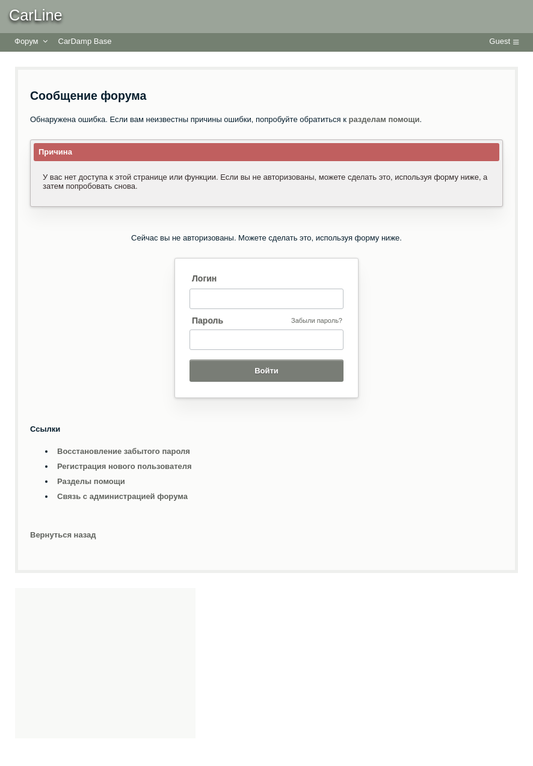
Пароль (207, 320)
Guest (499, 41)
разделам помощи (384, 119)
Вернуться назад (63, 534)
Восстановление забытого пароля (123, 451)
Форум (26, 41)
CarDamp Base (85, 41)
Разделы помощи (91, 481)
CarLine (36, 15)
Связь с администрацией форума (122, 496)
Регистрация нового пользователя (124, 466)
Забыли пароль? (316, 320)
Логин (204, 278)
